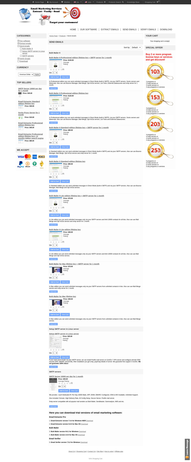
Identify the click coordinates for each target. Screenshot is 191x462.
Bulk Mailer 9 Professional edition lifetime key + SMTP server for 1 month (80, 58)
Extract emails (25, 43)
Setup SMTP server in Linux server (64, 334)
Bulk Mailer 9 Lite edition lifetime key (65, 230)
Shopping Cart (97, 459)
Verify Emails (25, 59)
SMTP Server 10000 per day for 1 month (66, 376)
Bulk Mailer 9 (27, 49)
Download (24, 61)
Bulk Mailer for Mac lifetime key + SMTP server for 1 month (74, 264)
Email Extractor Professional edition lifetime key (30, 124)
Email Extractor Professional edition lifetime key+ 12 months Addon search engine (31, 136)
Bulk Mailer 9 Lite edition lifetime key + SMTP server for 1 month (76, 196)
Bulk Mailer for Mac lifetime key (62, 296)
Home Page (53, 36)
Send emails (25, 46)
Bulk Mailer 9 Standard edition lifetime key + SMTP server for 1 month (79, 128)
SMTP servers (28, 56)
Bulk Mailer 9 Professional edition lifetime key (68, 93)
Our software (25, 41)
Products (62, 36)
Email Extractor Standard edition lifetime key (29, 102)
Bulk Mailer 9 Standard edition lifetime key (67, 161)
